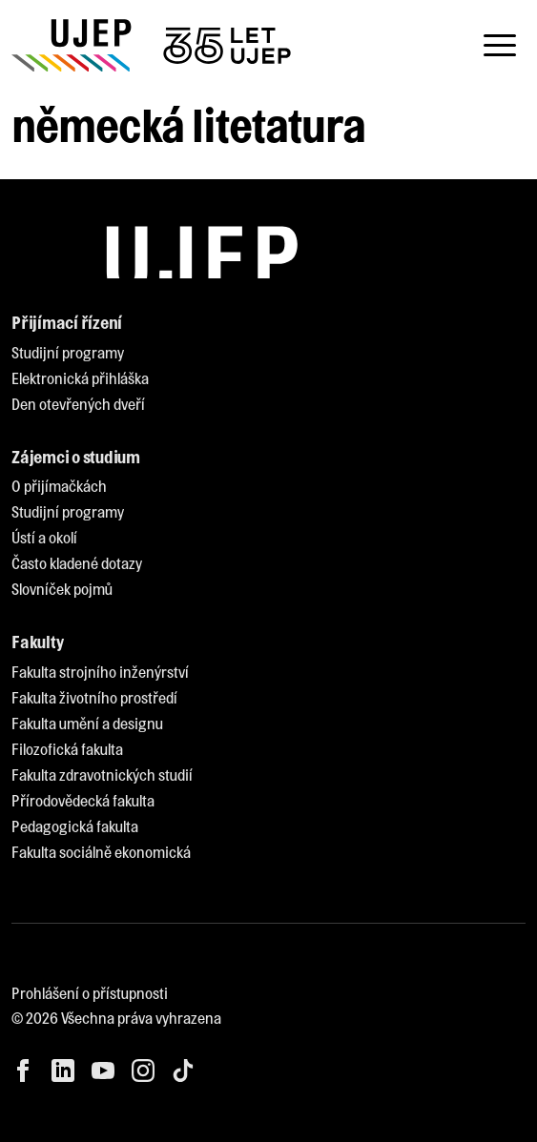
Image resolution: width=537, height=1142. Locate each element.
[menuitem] (67, 353)
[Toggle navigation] (500, 46)
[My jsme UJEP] (154, 45)
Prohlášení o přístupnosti (89, 993)
